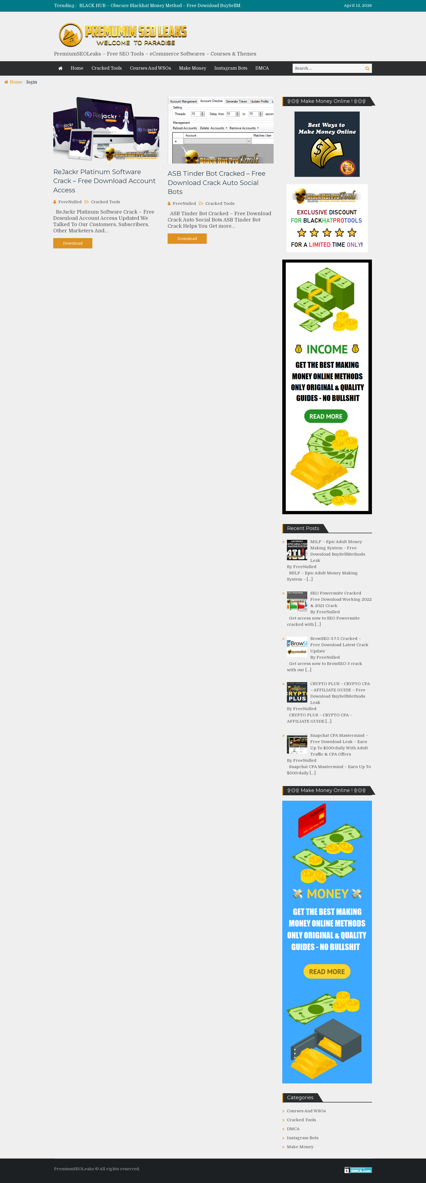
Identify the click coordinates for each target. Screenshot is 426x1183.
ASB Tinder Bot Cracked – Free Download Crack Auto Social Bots (216, 183)
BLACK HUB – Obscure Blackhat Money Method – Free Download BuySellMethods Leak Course (181, 5)
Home (77, 68)
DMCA (262, 68)
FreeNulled (70, 201)
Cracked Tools (107, 68)
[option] (162, 6)
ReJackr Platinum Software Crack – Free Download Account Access (104, 181)
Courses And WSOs (150, 68)
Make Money (192, 68)
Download (73, 243)
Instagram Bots (230, 68)
